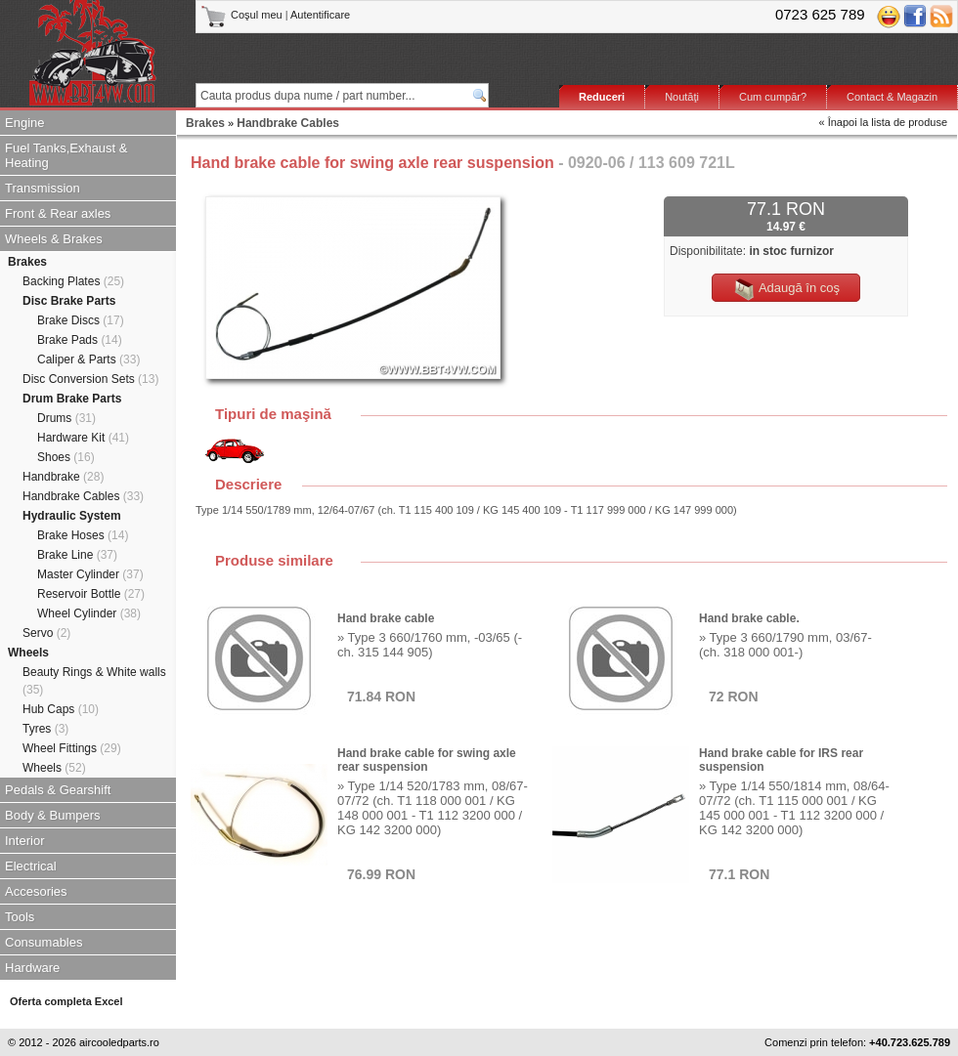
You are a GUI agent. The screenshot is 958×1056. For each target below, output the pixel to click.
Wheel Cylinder (89, 613)
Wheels (28, 652)
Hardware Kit (83, 437)
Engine (24, 122)
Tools (19, 916)
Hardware (32, 967)
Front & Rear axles (57, 213)
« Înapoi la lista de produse (883, 122)
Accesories (36, 891)
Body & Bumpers (53, 815)
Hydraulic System (71, 516)
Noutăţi (682, 97)
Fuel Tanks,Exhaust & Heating (66, 155)
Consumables (44, 942)
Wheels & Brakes (54, 239)
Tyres (45, 729)
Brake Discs (80, 320)
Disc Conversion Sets (90, 379)
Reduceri (602, 97)
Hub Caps (60, 709)
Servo (46, 633)
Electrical (31, 866)
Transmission (42, 188)
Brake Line (77, 555)
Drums (66, 418)
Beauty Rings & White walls (94, 681)
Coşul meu (242, 15)
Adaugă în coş (786, 289)
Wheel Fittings (71, 748)
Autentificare (320, 15)
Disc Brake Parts (68, 301)
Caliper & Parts (88, 359)
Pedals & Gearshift (57, 789)
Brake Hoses (82, 535)
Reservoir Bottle (91, 594)
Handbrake (63, 477)
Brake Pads (79, 340)
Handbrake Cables (83, 496)
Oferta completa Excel (66, 1001)
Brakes (27, 262)
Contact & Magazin (892, 97)
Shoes (66, 457)
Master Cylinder (90, 574)
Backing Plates (73, 281)
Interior (24, 840)
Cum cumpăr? (772, 97)
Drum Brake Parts (71, 398)
